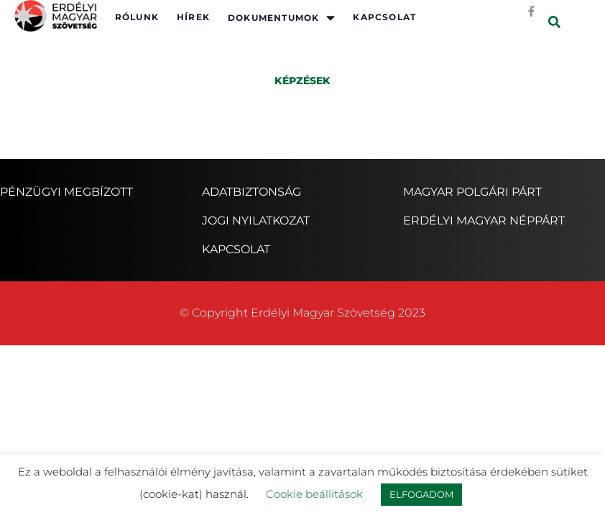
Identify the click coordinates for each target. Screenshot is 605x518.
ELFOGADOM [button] (421, 494)
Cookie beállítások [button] (314, 494)
